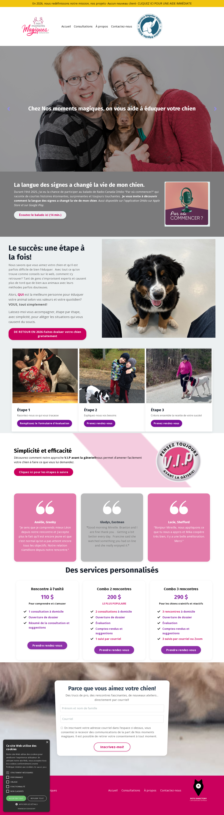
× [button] (47, 742)
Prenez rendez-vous (99, 423)
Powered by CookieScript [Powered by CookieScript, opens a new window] (26, 809)
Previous (8, 109)
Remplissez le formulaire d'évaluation (44, 423)
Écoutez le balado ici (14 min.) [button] (40, 215)
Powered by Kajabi (200, 807)
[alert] (26, 776)
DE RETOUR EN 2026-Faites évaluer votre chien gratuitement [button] (47, 334)
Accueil (66, 26)
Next (215, 109)
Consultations (83, 26)
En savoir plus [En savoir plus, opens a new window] (40, 767)
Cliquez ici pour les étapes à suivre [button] (43, 472)
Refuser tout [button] (37, 798)
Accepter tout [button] (16, 798)
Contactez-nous (121, 26)
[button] (8, 773)
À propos (102, 26)
